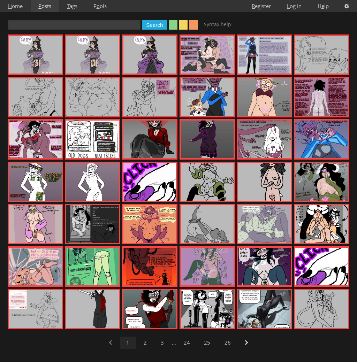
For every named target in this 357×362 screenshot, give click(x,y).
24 (187, 342)
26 (228, 342)
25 (207, 342)
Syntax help (217, 24)
